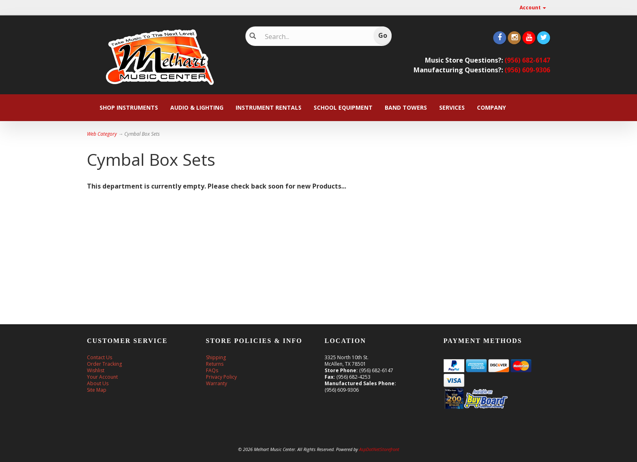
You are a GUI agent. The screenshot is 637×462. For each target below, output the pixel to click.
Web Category (102, 133)
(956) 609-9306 (527, 69)
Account (533, 7)
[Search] (312, 36)
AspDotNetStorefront (379, 449)
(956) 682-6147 (527, 60)
